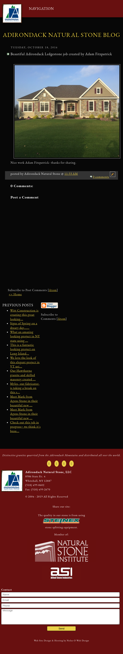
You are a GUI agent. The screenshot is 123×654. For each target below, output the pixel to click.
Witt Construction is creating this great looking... (24, 314)
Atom (53, 290)
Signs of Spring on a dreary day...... (23, 325)
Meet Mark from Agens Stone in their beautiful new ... (24, 401)
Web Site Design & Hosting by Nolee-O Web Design (61, 640)
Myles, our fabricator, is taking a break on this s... (25, 388)
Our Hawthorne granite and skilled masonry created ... (23, 375)
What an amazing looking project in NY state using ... (25, 336)
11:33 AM (71, 174)
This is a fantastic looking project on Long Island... (22, 349)
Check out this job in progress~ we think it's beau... (25, 426)
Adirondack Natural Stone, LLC (48, 472)
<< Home (15, 294)
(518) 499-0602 (34, 485)
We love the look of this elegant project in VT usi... (25, 362)
